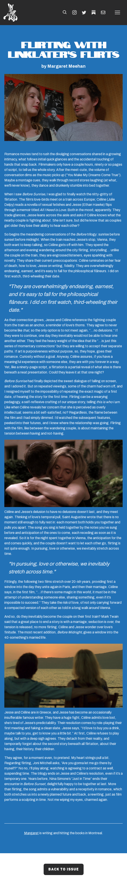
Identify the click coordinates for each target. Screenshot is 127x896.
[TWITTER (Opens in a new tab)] (84, 12)
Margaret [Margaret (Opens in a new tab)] (31, 833)
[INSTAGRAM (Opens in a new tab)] (74, 12)
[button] (65, 12)
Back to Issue (63, 869)
